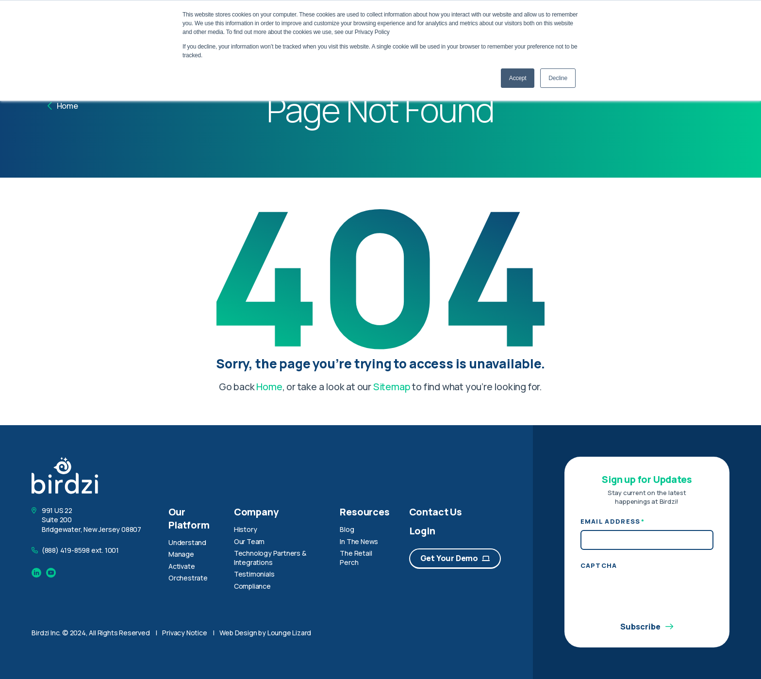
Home (63, 105)
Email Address (612, 521)
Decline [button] (557, 78)
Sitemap (392, 386)
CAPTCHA (598, 566)
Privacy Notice (184, 632)
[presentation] (654, 593)
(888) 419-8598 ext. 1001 (80, 550)
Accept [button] (518, 78)
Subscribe (646, 627)
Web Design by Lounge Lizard (265, 632)
